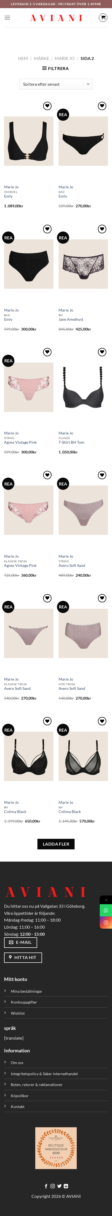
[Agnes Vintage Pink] (28, 387)
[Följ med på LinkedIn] (66, 1186)
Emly (8, 196)
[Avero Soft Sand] (83, 510)
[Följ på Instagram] (52, 1186)
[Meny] (7, 17)
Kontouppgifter (24, 1002)
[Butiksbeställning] (56, 84)
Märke (41, 58)
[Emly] (28, 141)
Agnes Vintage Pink (20, 442)
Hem (23, 58)
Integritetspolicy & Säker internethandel (44, 1073)
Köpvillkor (20, 1095)
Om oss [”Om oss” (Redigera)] (17, 1062)
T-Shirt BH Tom (71, 442)
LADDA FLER (56, 844)
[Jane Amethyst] (83, 264)
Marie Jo (65, 58)
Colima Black (15, 811)
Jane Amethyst (71, 319)
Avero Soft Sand (72, 565)
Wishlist (18, 1013)
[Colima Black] (28, 756)
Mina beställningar (27, 991)
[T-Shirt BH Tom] (83, 387)
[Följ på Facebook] (46, 1186)
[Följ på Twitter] (59, 1186)
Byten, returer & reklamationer (37, 1084)
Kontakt (17, 1106)
